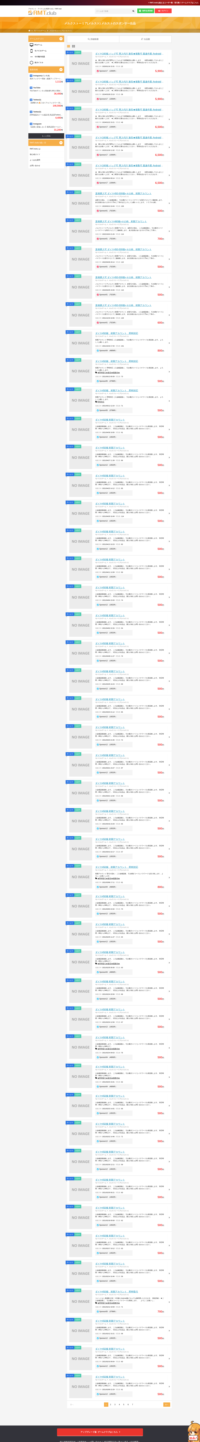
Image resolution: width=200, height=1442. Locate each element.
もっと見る (46, 136)
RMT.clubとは (35, 149)
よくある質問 (35, 160)
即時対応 (100, 402)
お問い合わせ (35, 166)
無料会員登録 (146, 11)
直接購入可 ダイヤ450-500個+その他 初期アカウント (123, 193)
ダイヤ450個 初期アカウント (110, 420)
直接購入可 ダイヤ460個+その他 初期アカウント (121, 221)
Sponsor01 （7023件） (108, 211)
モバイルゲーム (100, 56)
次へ (166, 1405)
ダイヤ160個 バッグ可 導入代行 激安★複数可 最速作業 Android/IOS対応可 (133, 53)
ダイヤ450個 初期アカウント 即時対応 (116, 333)
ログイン (163, 11)
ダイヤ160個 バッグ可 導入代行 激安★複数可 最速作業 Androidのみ (130, 165)
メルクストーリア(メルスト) (119, 56)
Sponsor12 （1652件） (108, 437)
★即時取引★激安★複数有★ (108, 373)
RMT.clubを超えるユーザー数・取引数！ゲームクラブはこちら (174, 3)
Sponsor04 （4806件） (108, 351)
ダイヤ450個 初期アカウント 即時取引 (116, 1291)
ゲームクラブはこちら (100, 1432)
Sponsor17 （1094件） (108, 71)
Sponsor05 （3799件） (108, 381)
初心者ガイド (35, 154)
